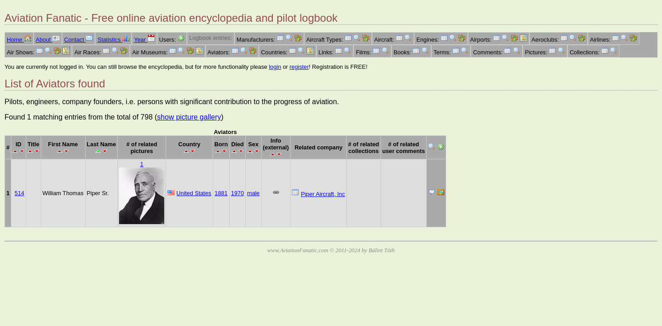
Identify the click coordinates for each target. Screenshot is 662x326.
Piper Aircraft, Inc (323, 194)
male (253, 193)
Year (144, 39)
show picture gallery (189, 117)
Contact (78, 39)
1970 (237, 193)
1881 (220, 193)
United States (193, 193)
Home (19, 39)
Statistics (113, 39)
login (275, 66)
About (48, 39)
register (299, 66)
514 (19, 193)
